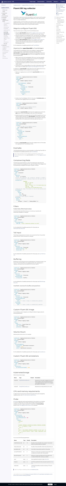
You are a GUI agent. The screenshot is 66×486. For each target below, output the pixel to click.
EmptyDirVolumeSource (24, 386)
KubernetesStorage (60, 39)
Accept (50, 484)
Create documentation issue (60, 9)
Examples (58, 23)
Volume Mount (59, 34)
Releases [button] (56, 1)
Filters (57, 27)
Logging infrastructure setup (28, 5)
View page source (60, 4)
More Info (15, 282)
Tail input (58, 29)
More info (23, 228)
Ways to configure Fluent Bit (60, 18)
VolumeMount (42, 351)
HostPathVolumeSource (24, 380)
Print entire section (59, 14)
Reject (55, 484)
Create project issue (59, 12)
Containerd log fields (59, 26)
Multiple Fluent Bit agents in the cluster (35, 66)
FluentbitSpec (36, 45)
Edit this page (59, 6)
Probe (57, 43)
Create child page (60, 7)
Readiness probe (34, 469)
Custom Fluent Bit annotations (60, 37)
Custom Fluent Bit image (60, 33)
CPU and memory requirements (60, 41)
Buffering (58, 30)
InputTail (41, 253)
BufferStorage (42, 281)
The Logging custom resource (36, 32)
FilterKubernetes (17, 228)
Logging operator (17, 5)
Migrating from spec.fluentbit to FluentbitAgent (60, 21)
